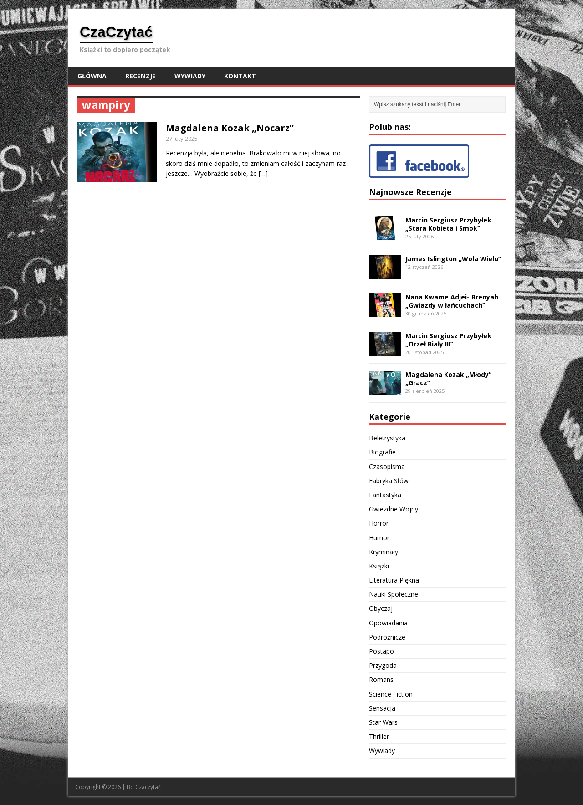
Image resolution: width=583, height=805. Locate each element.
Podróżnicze (387, 637)
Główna (92, 76)
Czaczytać (148, 787)
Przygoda (383, 665)
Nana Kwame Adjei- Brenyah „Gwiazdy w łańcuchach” (451, 301)
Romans (381, 679)
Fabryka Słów (389, 480)
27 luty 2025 (182, 138)
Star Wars (383, 722)
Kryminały (383, 551)
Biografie (382, 452)
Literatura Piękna (394, 580)
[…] (263, 173)
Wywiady (189, 76)
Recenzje (140, 76)
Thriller (379, 736)
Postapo (381, 651)
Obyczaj (381, 608)
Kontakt (240, 76)
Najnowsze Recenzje (410, 191)
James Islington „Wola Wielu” (453, 258)
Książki (379, 566)
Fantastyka (385, 494)
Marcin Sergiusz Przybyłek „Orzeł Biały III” (448, 339)
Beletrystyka (387, 437)
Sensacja (382, 708)
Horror (379, 523)
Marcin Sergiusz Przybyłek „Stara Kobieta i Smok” (448, 224)
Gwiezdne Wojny (393, 509)
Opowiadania (388, 623)
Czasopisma (387, 466)
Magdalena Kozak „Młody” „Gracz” (448, 378)
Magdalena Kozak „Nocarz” (230, 128)
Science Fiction (391, 694)
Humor (379, 537)
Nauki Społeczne (393, 594)
